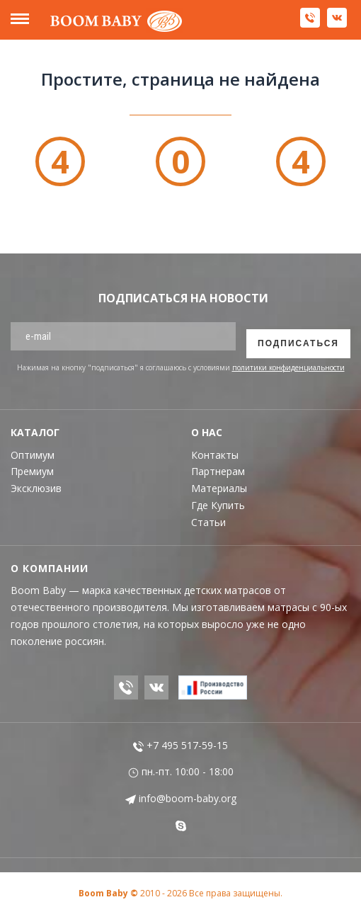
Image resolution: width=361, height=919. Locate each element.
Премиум (32, 471)
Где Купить (218, 505)
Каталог (35, 432)
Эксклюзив (36, 488)
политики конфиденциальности (288, 367)
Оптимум (33, 455)
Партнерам (218, 471)
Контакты (215, 455)
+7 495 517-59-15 (180, 745)
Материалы (219, 488)
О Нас (206, 432)
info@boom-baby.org (180, 798)
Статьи (208, 522)
